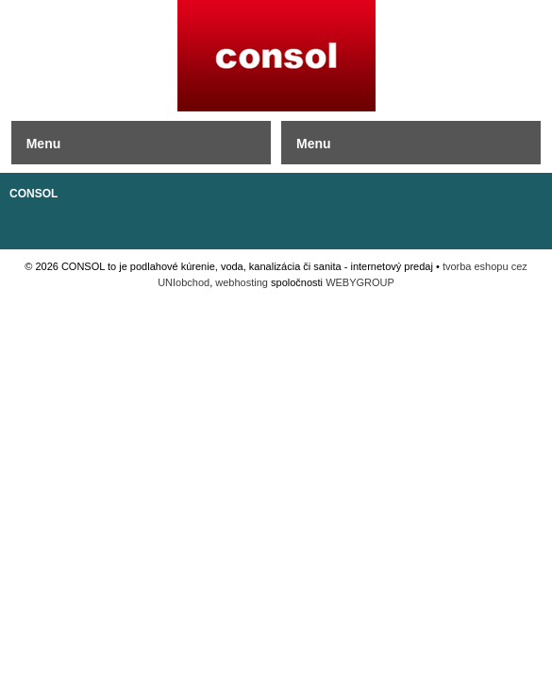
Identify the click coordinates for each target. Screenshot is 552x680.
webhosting (241, 282)
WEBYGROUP (360, 282)
